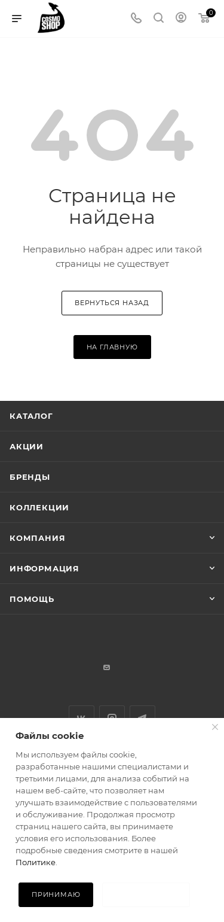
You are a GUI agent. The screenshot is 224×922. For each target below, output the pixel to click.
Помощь (32, 599)
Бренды (30, 477)
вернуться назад (112, 303)
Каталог (31, 416)
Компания (37, 538)
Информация (44, 568)
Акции (27, 446)
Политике (36, 862)
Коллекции (39, 507)
